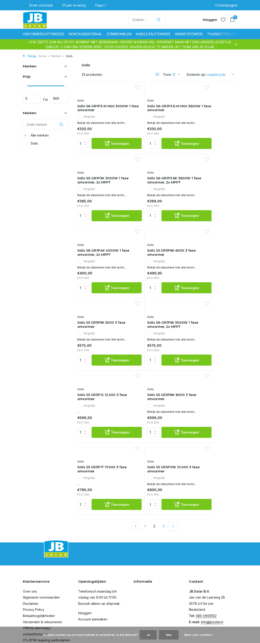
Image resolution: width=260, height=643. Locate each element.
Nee (169, 635)
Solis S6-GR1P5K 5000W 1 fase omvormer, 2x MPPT (155, 291)
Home (44, 56)
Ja (148, 635)
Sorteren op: (196, 74)
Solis (30, 144)
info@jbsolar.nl (212, 595)
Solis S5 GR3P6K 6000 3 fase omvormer (209, 196)
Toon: (167, 74)
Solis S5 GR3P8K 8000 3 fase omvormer (101, 371)
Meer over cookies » (198, 635)
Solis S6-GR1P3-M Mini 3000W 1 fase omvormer (101, 108)
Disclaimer (30, 577)
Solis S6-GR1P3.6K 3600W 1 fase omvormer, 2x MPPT (97, 203)
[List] (157, 74)
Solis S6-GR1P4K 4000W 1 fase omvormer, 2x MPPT (156, 203)
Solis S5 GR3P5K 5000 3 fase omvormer (100, 284)
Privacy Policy (33, 583)
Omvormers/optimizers (43, 34)
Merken (58, 56)
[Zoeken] (147, 19)
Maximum (59, 98)
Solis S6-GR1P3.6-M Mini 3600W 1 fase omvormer (156, 108)
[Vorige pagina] (135, 434)
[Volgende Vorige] (172, 434)
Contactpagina (226, 5)
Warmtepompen (189, 34)
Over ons (30, 565)
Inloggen (85, 587)
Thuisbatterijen (221, 34)
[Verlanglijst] (223, 19)
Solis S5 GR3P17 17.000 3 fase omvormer (156, 371)
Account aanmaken (92, 593)
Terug (29, 56)
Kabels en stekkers (153, 34)
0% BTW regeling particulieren (46, 614)
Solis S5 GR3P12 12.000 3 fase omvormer (210, 284)
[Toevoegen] (109, 159)
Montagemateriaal (85, 34)
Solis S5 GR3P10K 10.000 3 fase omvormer (210, 371)
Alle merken (36, 136)
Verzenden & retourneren (42, 595)
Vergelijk (88, 118)
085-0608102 (206, 589)
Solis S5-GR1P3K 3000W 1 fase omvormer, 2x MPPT (209, 115)
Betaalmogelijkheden (39, 589)
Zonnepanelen (119, 34)
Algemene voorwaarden (41, 571)
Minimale (31, 98)
